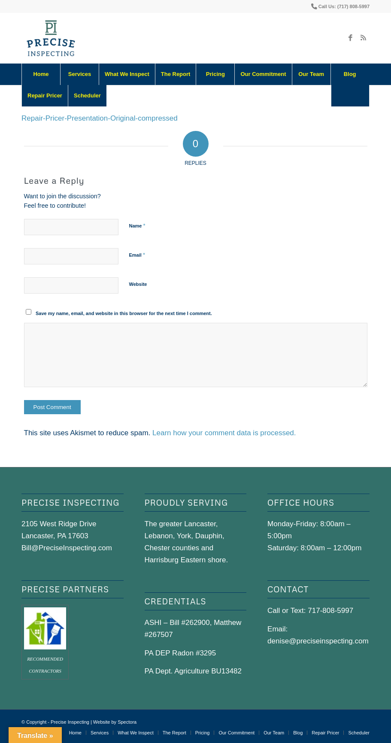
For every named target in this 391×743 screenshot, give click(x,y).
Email (137, 255)
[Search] (350, 95)
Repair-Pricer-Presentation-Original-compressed (99, 118)
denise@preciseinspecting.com (318, 641)
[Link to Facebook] (350, 38)
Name (137, 225)
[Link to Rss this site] (363, 38)
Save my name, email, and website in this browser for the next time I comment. (124, 313)
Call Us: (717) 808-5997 (344, 6)
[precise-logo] (51, 38)
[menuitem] (40, 74)
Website (138, 284)
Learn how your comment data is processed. (224, 433)
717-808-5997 (330, 611)
